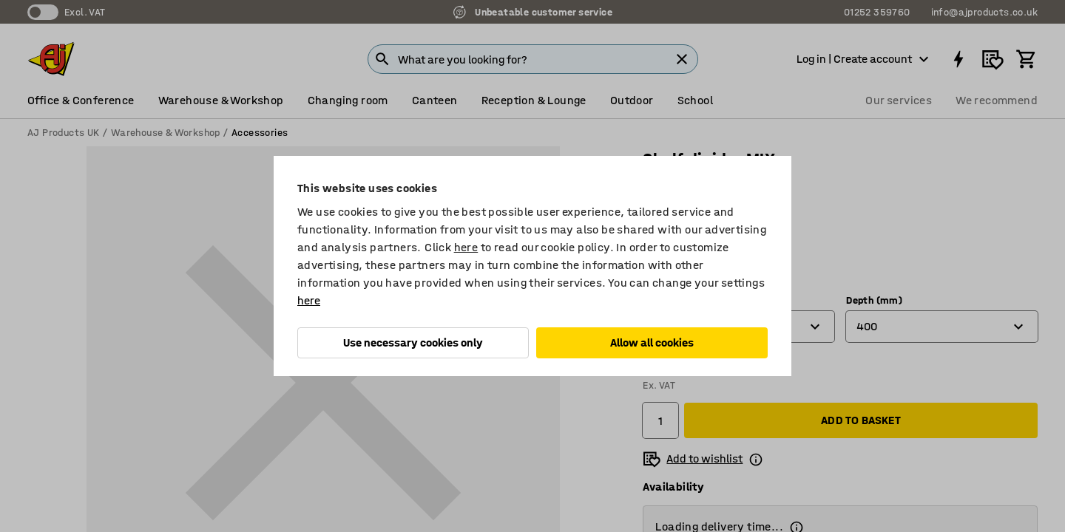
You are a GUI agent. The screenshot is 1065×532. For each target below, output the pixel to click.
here (466, 247)
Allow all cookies (652, 342)
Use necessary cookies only (413, 342)
